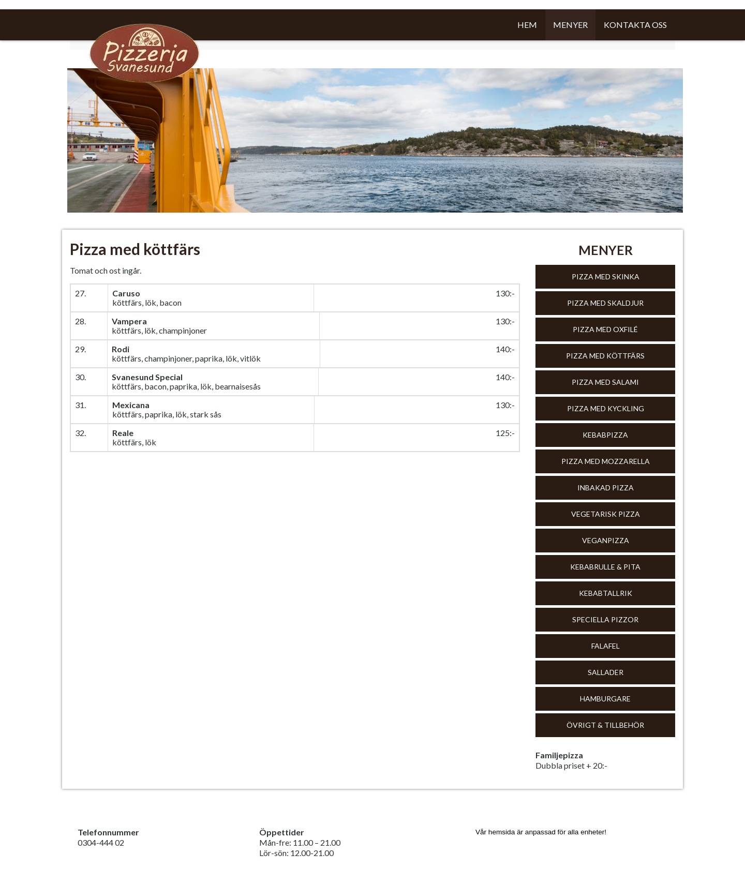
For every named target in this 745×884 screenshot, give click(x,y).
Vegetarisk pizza (605, 514)
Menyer (570, 24)
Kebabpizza (605, 434)
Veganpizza (605, 540)
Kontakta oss (635, 24)
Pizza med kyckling (605, 408)
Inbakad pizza (605, 487)
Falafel (605, 645)
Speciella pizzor (605, 619)
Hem (527, 24)
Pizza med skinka (605, 276)
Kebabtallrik (605, 593)
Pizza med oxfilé (605, 329)
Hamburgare (605, 698)
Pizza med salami (605, 382)
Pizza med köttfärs (605, 355)
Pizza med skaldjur (605, 302)
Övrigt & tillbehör (605, 725)
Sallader (605, 672)
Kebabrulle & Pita (605, 566)
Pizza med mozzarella (605, 461)
